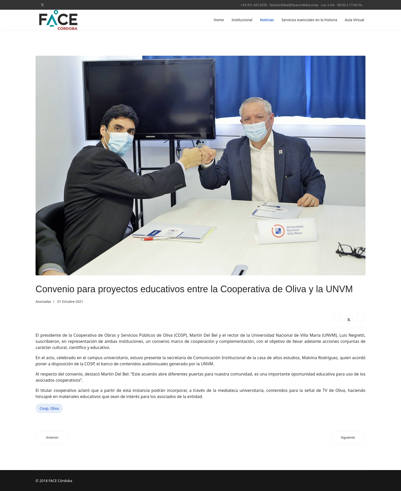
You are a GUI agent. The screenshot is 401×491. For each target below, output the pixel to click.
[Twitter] (42, 4)
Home (219, 19)
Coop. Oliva (49, 408)
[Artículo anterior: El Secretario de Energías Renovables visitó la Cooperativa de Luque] (52, 438)
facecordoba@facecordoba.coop (294, 5)
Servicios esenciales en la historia (309, 19)
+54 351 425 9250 (254, 5)
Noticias (267, 19)
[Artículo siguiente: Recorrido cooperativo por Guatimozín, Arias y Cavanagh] (347, 438)
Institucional (241, 19)
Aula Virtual (354, 19)
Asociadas (43, 301)
